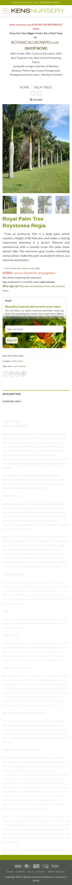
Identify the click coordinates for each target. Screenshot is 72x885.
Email (8, 300)
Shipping (20, 871)
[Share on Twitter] (11, 373)
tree (15, 366)
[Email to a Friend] (17, 373)
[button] (5, 11)
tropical (22, 366)
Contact (40, 871)
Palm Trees (43, 87)
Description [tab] (11, 393)
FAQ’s (30, 871)
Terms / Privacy (56, 871)
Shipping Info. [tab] (12, 401)
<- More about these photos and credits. (21, 268)
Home (24, 87)
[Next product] (32, 93)
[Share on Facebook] (5, 373)
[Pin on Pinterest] (23, 373)
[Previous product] (39, 93)
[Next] (68, 206)
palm (10, 366)
